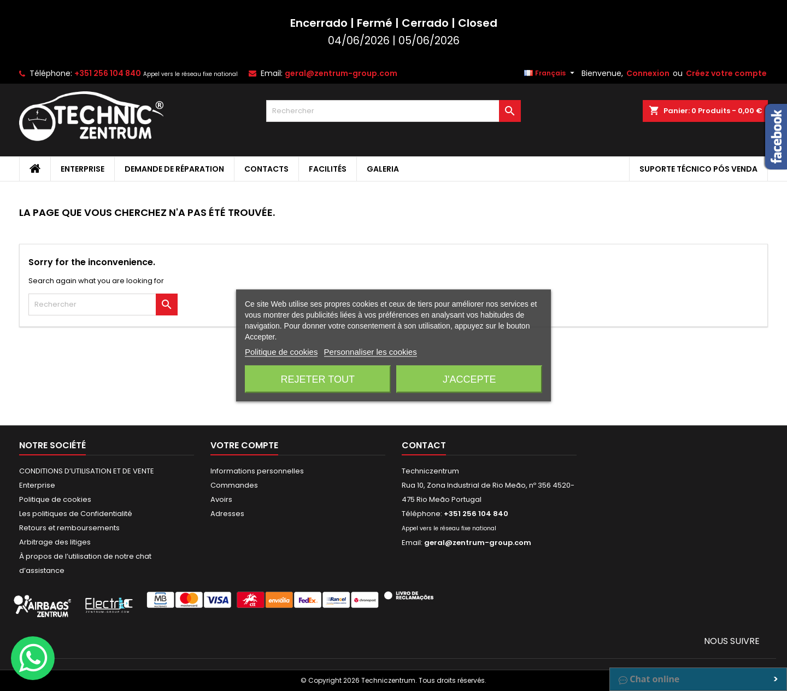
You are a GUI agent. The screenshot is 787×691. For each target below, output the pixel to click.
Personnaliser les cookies (370, 351)
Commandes (234, 485)
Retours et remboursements (69, 528)
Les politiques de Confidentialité (75, 513)
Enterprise (82, 168)
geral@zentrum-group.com (341, 73)
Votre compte (244, 445)
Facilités (327, 168)
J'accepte (469, 379)
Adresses (227, 513)
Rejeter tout (318, 379)
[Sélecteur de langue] (550, 73)
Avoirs (221, 499)
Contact (424, 445)
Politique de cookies (55, 499)
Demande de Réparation (174, 168)
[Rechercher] (393, 111)
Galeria (383, 168)
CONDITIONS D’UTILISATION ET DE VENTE (86, 471)
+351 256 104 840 (107, 73)
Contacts (266, 168)
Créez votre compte (726, 73)
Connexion (647, 73)
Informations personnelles (257, 471)
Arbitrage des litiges (55, 542)
